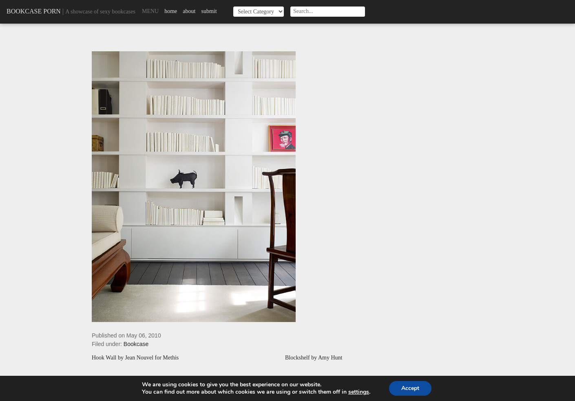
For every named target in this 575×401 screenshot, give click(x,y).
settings (358, 392)
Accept (410, 388)
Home (170, 11)
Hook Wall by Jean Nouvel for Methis (135, 358)
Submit (209, 11)
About (189, 11)
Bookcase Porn (34, 11)
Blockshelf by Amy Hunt (313, 358)
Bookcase (136, 344)
